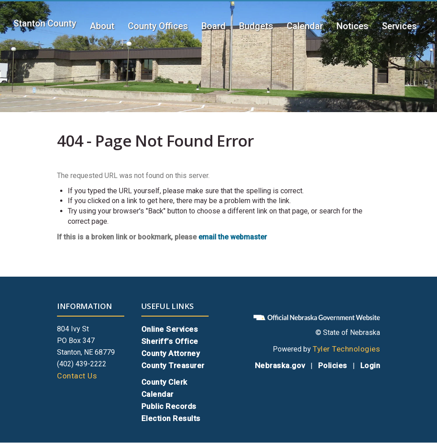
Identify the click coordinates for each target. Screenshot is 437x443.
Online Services (169, 329)
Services (399, 26)
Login (370, 365)
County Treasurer (173, 365)
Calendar (305, 26)
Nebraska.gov (280, 365)
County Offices (158, 26)
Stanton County (44, 23)
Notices (352, 26)
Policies (332, 365)
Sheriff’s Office (169, 341)
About (102, 26)
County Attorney (170, 353)
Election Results (171, 418)
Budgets (256, 26)
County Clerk (164, 382)
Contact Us (77, 375)
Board (213, 26)
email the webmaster (232, 237)
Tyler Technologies (346, 348)
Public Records (169, 406)
